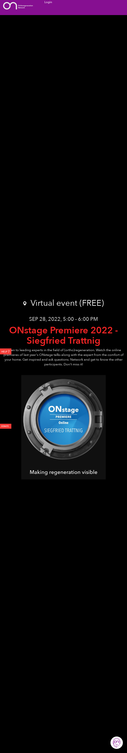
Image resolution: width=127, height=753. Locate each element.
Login (48, 2)
